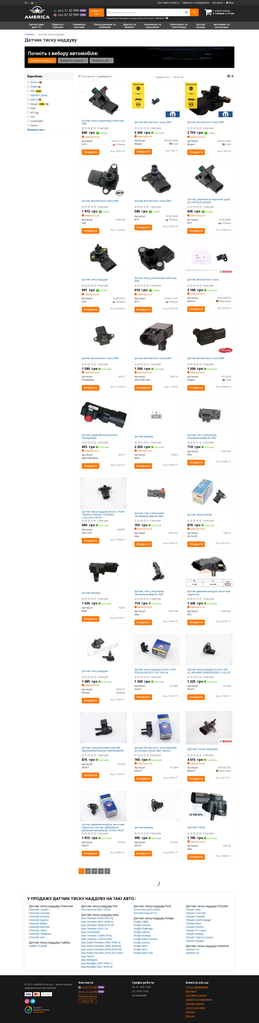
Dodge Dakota (142, 932)
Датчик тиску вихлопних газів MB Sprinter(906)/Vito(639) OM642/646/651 (103, 749)
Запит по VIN (87, 1001)
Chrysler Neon (193, 923)
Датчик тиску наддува (95, 279)
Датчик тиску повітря (199, 514)
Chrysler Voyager (195, 940)
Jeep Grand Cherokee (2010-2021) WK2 (102, 952)
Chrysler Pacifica (195, 926)
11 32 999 (66, 10)
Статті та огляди (195, 1007)
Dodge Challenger (143, 928)
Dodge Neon (141, 945)
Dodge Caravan (142, 925)
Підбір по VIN (96, 12)
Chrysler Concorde (196, 913)
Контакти (217, 2)
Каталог (190, 1011)
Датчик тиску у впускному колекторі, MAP (103, 122)
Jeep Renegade (89, 959)
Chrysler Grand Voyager (198, 919)
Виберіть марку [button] (42, 60)
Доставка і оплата (168, 2)
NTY (32, 112)
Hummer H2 (192, 949)
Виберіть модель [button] (73, 60)
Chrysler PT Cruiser (196, 930)
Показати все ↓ (36, 129)
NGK (31, 108)
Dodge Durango (142, 935)
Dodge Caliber (141, 921)
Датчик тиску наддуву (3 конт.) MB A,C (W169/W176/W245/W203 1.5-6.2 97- (209, 671)
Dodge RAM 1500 (143, 952)
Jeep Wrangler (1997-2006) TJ (96, 963)
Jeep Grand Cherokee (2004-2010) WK (101, 949)
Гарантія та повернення (195, 2)
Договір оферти (195, 1003)
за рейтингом (104, 76)
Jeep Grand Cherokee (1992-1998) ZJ (100, 942)
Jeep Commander (90, 932)
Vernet (32, 125)
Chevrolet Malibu (38, 923)
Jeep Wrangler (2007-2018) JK (96, 966)
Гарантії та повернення (199, 999)
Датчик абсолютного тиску (203, 279)
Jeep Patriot (87, 956)
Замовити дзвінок (87, 996)
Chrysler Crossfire (195, 916)
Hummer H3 (192, 952)
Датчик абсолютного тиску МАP (152, 200)
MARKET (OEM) (39, 95)
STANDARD (35, 121)
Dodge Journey (142, 942)
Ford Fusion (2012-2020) (147, 909)
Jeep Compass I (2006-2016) (96, 935)
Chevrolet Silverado (39, 926)
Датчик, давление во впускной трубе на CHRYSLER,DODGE (208, 201)
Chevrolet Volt (36, 937)
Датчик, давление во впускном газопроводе (99, 436)
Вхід (230, 2)
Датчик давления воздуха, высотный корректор (208, 593)
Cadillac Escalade (38, 945)
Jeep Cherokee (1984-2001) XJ (97, 918)
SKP (33, 116)
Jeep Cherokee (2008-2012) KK (97, 925)
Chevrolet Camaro (39, 909)
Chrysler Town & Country (199, 937)
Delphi (36, 86)
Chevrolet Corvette (39, 916)
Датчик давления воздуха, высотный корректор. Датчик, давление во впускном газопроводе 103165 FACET (103, 827)
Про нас (190, 1016)
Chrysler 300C (193, 909)
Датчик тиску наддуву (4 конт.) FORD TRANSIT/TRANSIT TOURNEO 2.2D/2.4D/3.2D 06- (103, 514)
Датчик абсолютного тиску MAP (152, 122)
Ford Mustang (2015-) (145, 913)
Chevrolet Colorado (39, 913)
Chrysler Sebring (194, 933)
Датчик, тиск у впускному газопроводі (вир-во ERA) (202, 436)
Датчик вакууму (143, 436)
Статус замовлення (197, 987)
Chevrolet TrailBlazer (40, 933)
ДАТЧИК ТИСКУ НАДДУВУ (202, 749)
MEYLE (36, 99)
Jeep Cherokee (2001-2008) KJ (97, 921)
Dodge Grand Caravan (145, 939)
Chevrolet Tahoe (38, 930)
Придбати (90, 152)
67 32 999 (66, 14)
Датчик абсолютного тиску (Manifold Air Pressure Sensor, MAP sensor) (155, 749)
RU (26, 2)
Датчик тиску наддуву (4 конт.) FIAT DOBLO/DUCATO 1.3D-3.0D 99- (155, 671)
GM (34, 91)
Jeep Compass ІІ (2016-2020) (96, 939)
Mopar (38, 104)
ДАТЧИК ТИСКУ (196, 827)
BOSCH (36, 82)
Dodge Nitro (140, 949)
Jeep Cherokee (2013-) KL (95, 928)
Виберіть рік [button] (101, 60)
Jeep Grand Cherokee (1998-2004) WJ (101, 945)
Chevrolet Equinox (38, 919)
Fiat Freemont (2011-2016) (95, 909)
